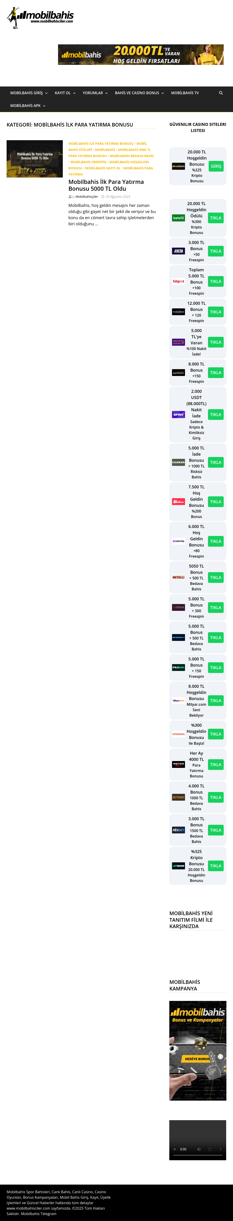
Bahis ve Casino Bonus (137, 92)
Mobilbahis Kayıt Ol (103, 168)
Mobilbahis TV (185, 92)
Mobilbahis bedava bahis (132, 156)
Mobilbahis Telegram (38, 1213)
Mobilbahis (105, 149)
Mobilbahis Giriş (26, 92)
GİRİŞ (216, 166)
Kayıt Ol (63, 92)
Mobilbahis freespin (88, 162)
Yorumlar (93, 92)
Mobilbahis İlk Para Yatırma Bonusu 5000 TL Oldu (106, 185)
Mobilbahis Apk (25, 105)
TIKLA (215, 218)
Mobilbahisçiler (87, 196)
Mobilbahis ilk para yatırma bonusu (101, 143)
